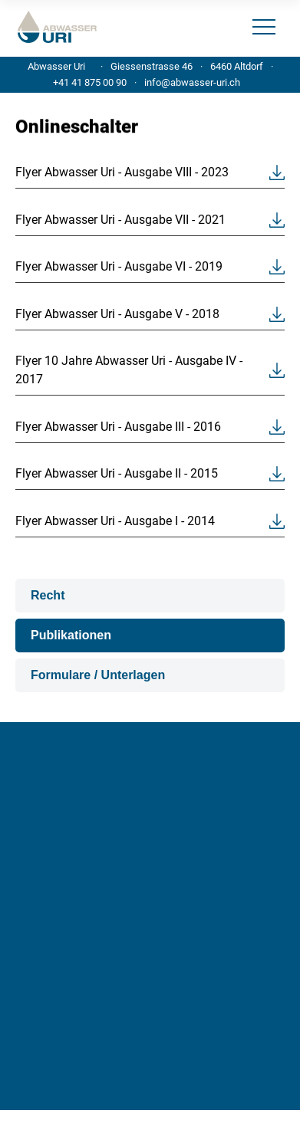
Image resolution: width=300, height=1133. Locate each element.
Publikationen (71, 635)
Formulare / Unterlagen (98, 674)
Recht (47, 595)
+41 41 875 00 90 (90, 82)
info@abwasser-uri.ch (192, 82)
